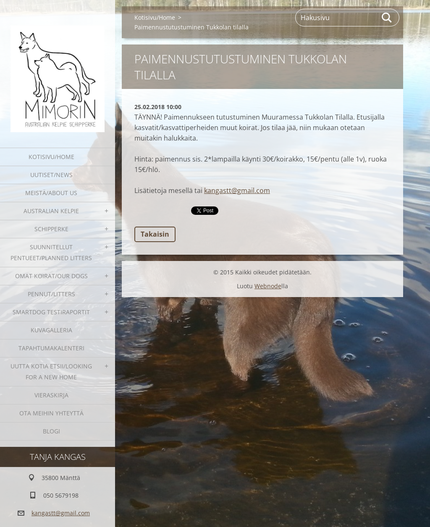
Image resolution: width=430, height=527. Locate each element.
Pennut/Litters (51, 294)
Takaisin (155, 234)
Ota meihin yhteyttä (51, 413)
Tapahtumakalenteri (51, 348)
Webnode (267, 286)
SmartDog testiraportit (51, 312)
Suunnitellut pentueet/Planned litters (51, 252)
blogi (51, 431)
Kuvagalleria (51, 330)
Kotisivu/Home (51, 157)
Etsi (387, 17)
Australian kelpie (51, 211)
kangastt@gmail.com (237, 190)
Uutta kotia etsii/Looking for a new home (51, 371)
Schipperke (51, 229)
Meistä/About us (51, 193)
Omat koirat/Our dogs (51, 276)
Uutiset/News (51, 175)
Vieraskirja (51, 395)
